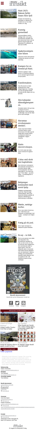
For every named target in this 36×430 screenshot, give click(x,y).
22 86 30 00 (6, 417)
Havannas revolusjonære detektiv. (24, 123)
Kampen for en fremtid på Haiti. (25, 67)
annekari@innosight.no (7, 399)
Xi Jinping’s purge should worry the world (26, 345)
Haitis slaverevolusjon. (25, 145)
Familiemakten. (25, 83)
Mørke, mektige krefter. (25, 205)
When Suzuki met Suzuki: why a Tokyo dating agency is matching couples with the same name (26, 327)
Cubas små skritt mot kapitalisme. (25, 160)
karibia (3, 10)
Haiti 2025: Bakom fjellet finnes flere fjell (25, 13)
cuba (7, 99)
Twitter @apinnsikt (6, 351)
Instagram (23, 306)
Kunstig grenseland (23, 31)
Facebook (11, 306)
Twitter (17, 306)
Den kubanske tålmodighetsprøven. (26, 102)
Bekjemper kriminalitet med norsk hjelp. (25, 185)
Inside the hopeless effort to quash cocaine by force (8, 345)
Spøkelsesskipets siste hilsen (26, 52)
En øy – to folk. (25, 235)
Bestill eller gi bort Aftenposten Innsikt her (18, 297)
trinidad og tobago (11, 50)
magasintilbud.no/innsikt (7, 385)
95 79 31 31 (6, 401)
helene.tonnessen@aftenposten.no (10, 370)
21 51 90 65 (6, 386)
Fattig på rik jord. (26, 222)
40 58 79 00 (6, 405)
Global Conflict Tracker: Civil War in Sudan (7, 328)
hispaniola (8, 234)
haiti (7, 10)
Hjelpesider (4, 389)
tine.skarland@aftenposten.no (8, 375)
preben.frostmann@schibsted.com (9, 404)
